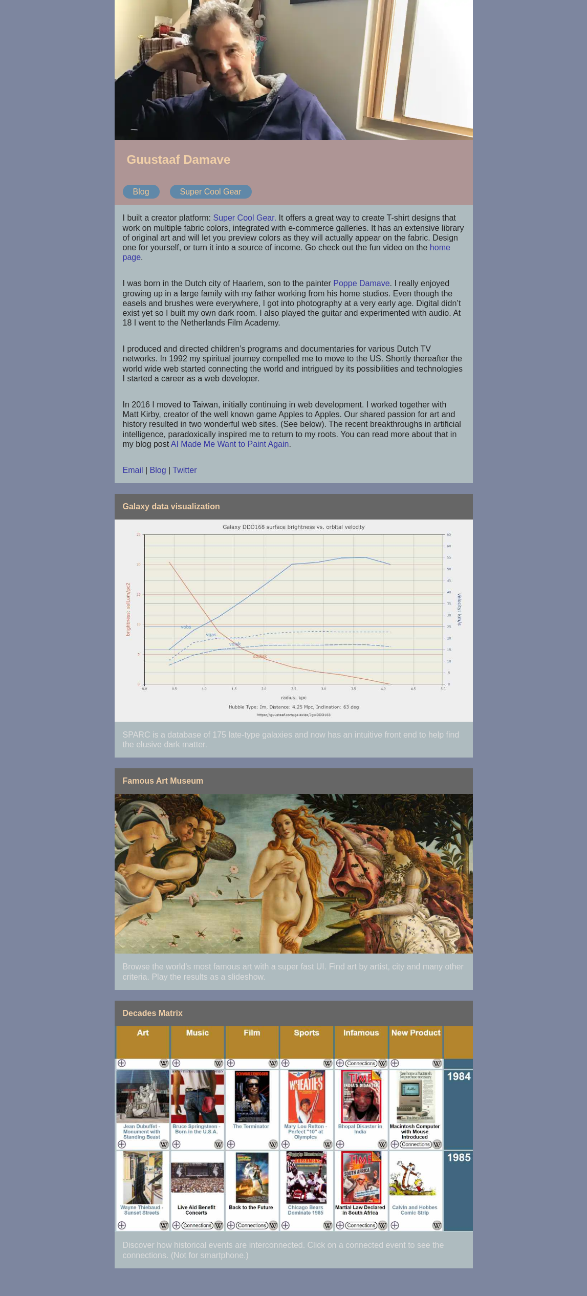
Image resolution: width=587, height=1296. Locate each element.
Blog (141, 191)
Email (133, 470)
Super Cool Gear (211, 191)
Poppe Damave (361, 283)
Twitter (184, 470)
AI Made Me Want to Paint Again (230, 444)
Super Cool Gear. (244, 217)
